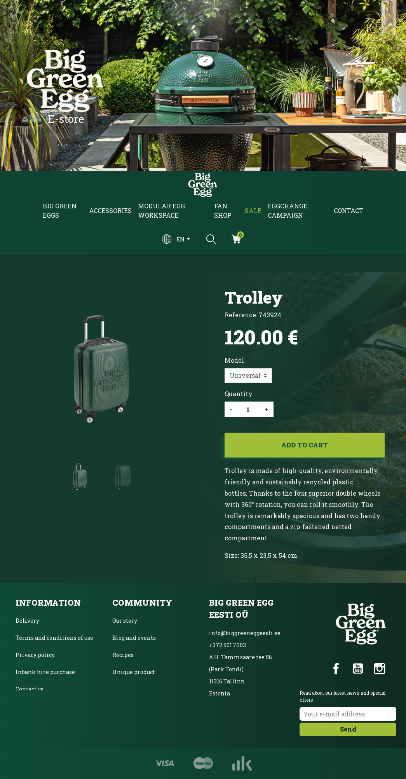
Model (234, 360)
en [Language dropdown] (181, 239)
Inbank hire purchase (45, 672)
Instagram (379, 668)
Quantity (239, 394)
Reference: (241, 315)
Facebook (336, 668)
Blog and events (134, 637)
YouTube (358, 668)
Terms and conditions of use (54, 637)
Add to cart (304, 445)
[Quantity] (248, 409)
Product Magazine (137, 689)
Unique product (133, 672)
